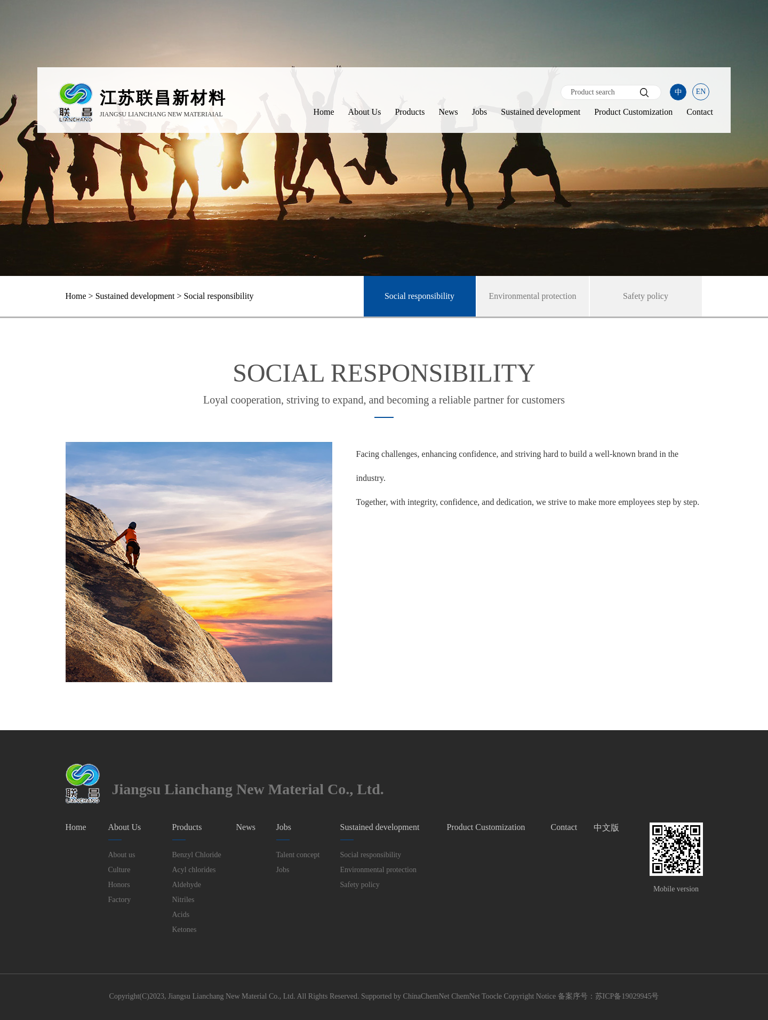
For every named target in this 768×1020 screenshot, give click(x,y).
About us (121, 855)
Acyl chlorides (194, 870)
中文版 (606, 827)
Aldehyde (186, 885)
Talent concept (298, 855)
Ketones (184, 930)
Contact (699, 111)
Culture (119, 870)
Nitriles (183, 900)
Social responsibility (419, 296)
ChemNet (465, 996)
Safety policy (645, 296)
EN (701, 92)
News (448, 111)
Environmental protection (533, 296)
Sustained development (540, 111)
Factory (119, 900)
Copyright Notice (530, 996)
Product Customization (633, 111)
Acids (181, 915)
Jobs (479, 111)
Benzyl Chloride (196, 855)
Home (323, 111)
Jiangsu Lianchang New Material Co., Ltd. (231, 996)
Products (410, 111)
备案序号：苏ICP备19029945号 (608, 996)
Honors (119, 885)
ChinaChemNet (426, 996)
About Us (364, 111)
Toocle (492, 996)
